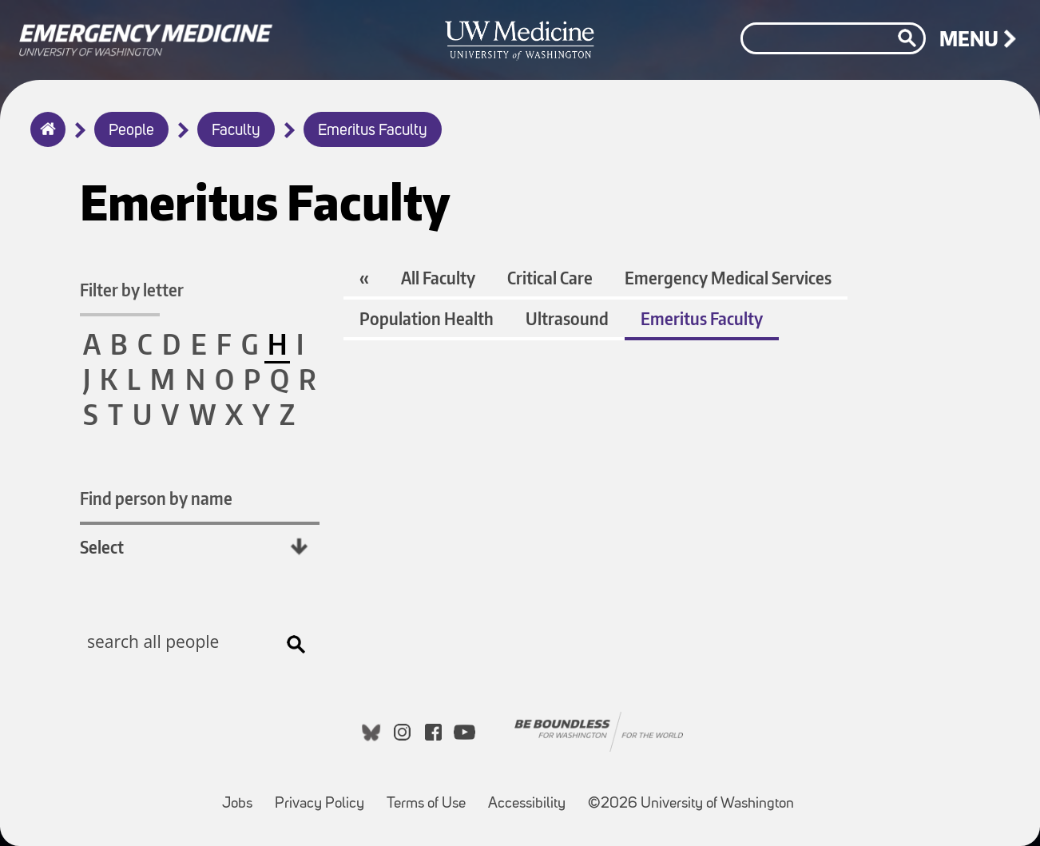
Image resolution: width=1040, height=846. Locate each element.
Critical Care (550, 277)
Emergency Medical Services (728, 277)
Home (44, 139)
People (131, 131)
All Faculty (438, 277)
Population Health (426, 318)
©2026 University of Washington (691, 804)
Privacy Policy (324, 796)
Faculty (236, 131)
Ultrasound (567, 318)
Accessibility (531, 796)
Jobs (242, 796)
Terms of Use (431, 796)
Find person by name (156, 498)
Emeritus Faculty (372, 131)
